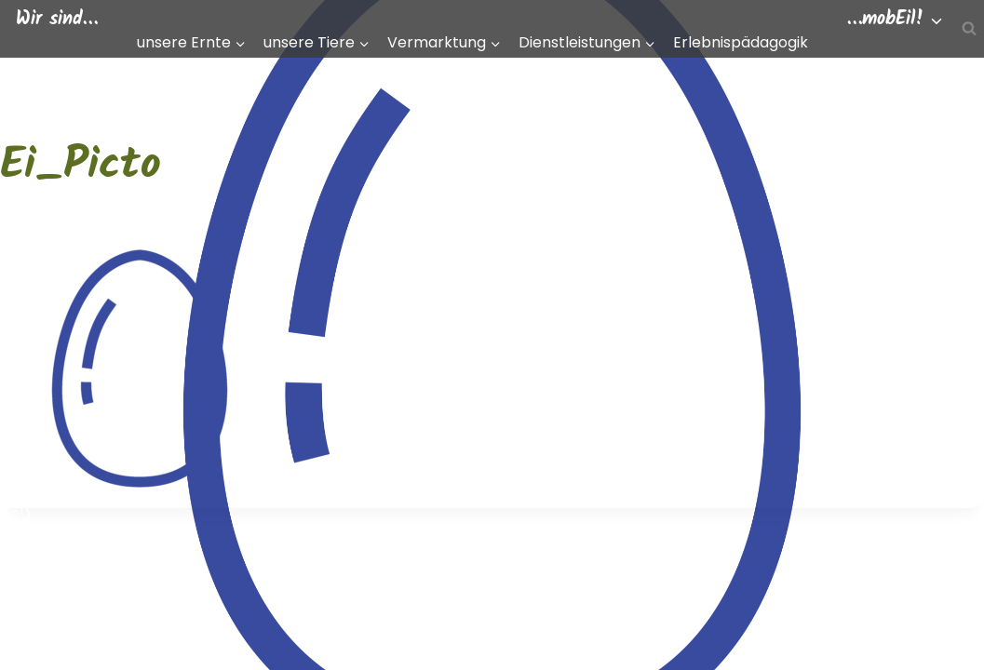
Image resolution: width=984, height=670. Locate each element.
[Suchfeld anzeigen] (969, 29)
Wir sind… (57, 19)
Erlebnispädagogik (740, 42)
